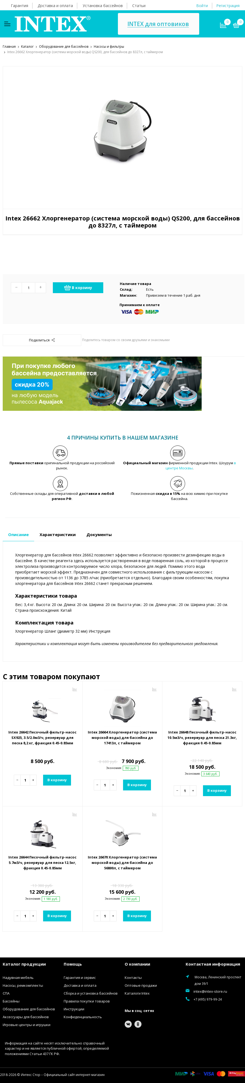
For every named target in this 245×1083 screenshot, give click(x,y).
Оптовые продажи (141, 985)
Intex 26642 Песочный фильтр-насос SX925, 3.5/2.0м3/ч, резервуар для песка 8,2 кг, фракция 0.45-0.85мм (42, 737)
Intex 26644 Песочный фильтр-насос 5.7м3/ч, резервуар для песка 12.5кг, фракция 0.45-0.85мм (42, 862)
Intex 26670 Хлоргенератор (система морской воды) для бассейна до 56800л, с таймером (122, 862)
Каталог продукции (24, 963)
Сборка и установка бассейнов (91, 993)
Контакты (133, 977)
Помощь (73, 963)
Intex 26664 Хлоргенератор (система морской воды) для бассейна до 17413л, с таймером (122, 737)
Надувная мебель (18, 977)
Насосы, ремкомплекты (23, 985)
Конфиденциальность (83, 1016)
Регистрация (228, 5)
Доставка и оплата (55, 5)
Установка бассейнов (103, 5)
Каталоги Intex (137, 993)
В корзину (78, 287)
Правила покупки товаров (87, 1000)
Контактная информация (213, 963)
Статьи (139, 5)
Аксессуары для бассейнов (26, 1016)
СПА (6, 993)
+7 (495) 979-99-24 (208, 999)
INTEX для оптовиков (158, 24)
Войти (202, 5)
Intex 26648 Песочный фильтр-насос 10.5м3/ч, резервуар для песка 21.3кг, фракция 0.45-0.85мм (202, 737)
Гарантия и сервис (80, 977)
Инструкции (74, 1008)
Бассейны (11, 1000)
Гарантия (19, 5)
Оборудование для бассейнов (29, 1008)
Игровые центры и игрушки (26, 1024)
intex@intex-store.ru (210, 991)
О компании (137, 963)
